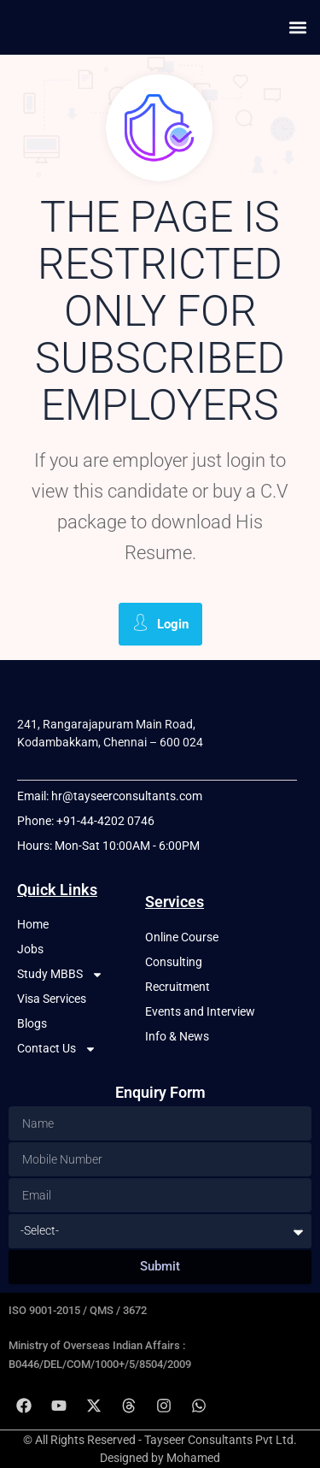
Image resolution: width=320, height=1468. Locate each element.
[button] (297, 27)
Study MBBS (60, 974)
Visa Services (51, 998)
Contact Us (56, 1049)
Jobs (30, 949)
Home (33, 924)
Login (160, 623)
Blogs (32, 1023)
